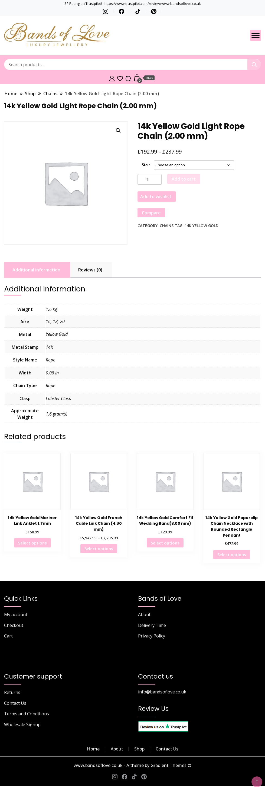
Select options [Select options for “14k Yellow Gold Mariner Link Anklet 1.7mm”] (32, 543)
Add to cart (184, 179)
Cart (8, 636)
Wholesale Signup (22, 724)
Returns (12, 692)
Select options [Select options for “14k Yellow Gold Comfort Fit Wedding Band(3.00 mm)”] (165, 543)
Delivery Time (152, 625)
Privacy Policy (151, 636)
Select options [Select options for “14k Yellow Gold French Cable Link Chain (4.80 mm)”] (98, 548)
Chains (167, 225)
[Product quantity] (150, 179)
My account (15, 614)
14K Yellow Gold (201, 225)
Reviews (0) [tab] (90, 270)
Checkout (13, 625)
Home (93, 749)
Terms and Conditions (26, 714)
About (144, 614)
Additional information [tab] (36, 270)
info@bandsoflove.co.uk (162, 692)
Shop (139, 749)
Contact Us (15, 703)
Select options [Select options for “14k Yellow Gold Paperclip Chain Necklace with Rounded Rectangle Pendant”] (231, 554)
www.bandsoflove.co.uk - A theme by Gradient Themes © (132, 765)
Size (146, 165)
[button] (118, 130)
